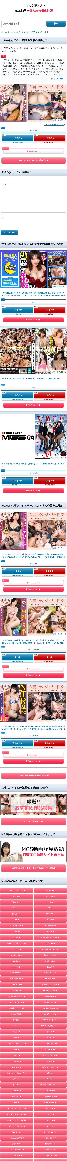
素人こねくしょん (50, 672)
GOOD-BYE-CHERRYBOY (17, 907)
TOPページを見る (33, 949)
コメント (6, 184)
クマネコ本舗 (17, 684)
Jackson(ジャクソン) (33, 151)
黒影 (16, 766)
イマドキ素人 (17, 707)
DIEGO (50, 843)
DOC (16, 754)
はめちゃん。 (17, 896)
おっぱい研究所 (17, 731)
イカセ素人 (50, 913)
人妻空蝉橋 (16, 807)
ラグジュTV (50, 613)
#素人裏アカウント (50, 707)
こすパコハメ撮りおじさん (16, 760)
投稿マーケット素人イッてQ (17, 660)
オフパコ (16, 796)
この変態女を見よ (50, 813)
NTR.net (50, 636)
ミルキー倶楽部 (50, 896)
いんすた (16, 678)
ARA (50, 625)
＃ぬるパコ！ (50, 866)
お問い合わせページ (33, 1030)
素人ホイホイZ (50, 642)
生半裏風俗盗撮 (50, 819)
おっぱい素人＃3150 (16, 719)
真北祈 (17, 453)
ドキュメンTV (16, 619)
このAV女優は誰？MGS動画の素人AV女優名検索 (32, 1025)
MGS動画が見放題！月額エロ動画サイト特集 (33, 585)
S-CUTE (16, 654)
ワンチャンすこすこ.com (50, 701)
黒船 (16, 636)
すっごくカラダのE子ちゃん (50, 801)
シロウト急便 (50, 660)
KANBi (17, 648)
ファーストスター (50, 919)
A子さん (50, 790)
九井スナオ (17, 502)
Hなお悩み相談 (50, 713)
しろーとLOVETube (50, 772)
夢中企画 (16, 737)
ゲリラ (17, 742)
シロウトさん (50, 837)
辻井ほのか (17, 138)
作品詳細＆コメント (33, 282)
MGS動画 (60, 79)
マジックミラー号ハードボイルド (50, 884)
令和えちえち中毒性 (17, 854)
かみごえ (50, 831)
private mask (17, 778)
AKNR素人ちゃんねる (17, 725)
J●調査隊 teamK (50, 689)
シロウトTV (50, 607)
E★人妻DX (50, 807)
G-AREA (16, 772)
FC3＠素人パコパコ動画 (50, 725)
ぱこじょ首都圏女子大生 (50, 666)
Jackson (16, 625)
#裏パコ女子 (50, 825)
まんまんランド (50, 890)
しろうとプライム (50, 760)
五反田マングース (50, 931)
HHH (16, 819)
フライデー (16, 890)
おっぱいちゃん (50, 731)
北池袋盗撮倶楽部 (16, 695)
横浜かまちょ (17, 848)
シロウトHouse (17, 672)
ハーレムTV (50, 619)
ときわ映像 (50, 925)
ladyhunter (16, 784)
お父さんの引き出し (17, 866)
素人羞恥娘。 (17, 884)
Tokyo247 (50, 778)
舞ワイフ (50, 748)
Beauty (50, 796)
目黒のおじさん (17, 931)
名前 (2, 218)
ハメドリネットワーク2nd (50, 654)
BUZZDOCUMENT (16, 689)
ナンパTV (17, 613)
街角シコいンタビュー (17, 925)
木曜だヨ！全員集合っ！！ (50, 742)
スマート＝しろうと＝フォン (17, 831)
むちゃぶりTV (16, 872)
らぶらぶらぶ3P (50, 854)
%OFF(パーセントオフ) (50, 737)
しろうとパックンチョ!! (16, 843)
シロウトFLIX (50, 678)
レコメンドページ (33, 559)
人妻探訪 (16, 878)
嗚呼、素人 (50, 937)
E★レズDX (16, 813)
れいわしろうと (50, 719)
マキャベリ (16, 919)
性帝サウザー (50, 860)
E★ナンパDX (17, 701)
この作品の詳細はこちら (54, 125)
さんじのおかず (50, 907)
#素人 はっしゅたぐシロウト (17, 825)
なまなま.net (17, 630)
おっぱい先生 (17, 860)
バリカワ (50, 754)
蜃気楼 (50, 878)
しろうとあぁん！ (50, 872)
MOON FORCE (50, 766)
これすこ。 (16, 666)
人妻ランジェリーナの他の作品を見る (33, 160)
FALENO (16, 913)
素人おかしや (50, 695)
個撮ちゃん (50, 902)
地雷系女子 (16, 902)
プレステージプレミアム (16, 607)
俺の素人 (50, 648)
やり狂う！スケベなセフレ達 (17, 837)
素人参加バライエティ (50, 784)
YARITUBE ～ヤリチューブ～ (17, 790)
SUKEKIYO (50, 630)
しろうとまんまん (16, 642)
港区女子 (50, 684)
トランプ (16, 801)
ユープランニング (50, 848)
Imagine (16, 748)
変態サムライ (17, 937)
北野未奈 (17, 405)
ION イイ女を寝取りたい (16, 713)
